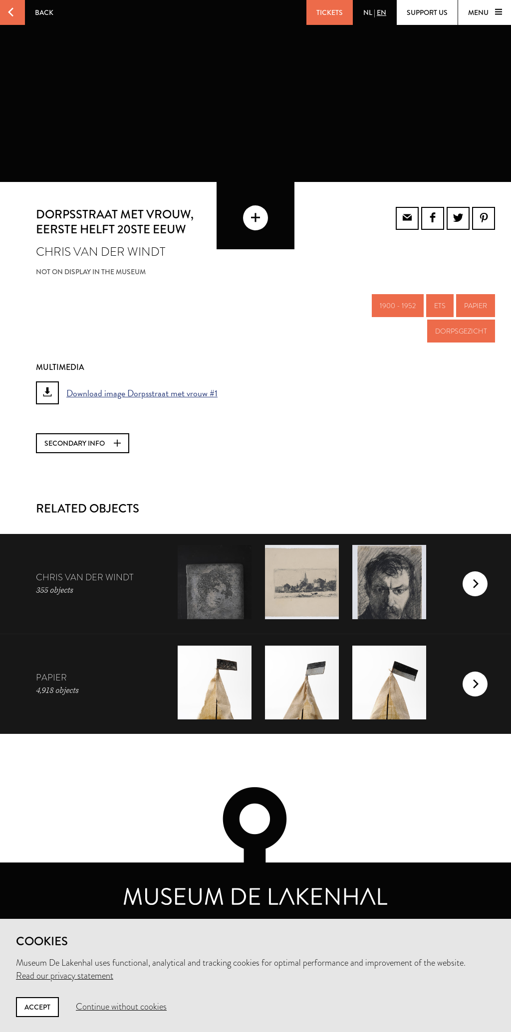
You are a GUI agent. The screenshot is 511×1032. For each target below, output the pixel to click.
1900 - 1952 (398, 306)
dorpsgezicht (461, 331)
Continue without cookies (121, 1006)
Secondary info (82, 443)
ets (440, 306)
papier (475, 306)
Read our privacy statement (64, 975)
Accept (37, 1007)
